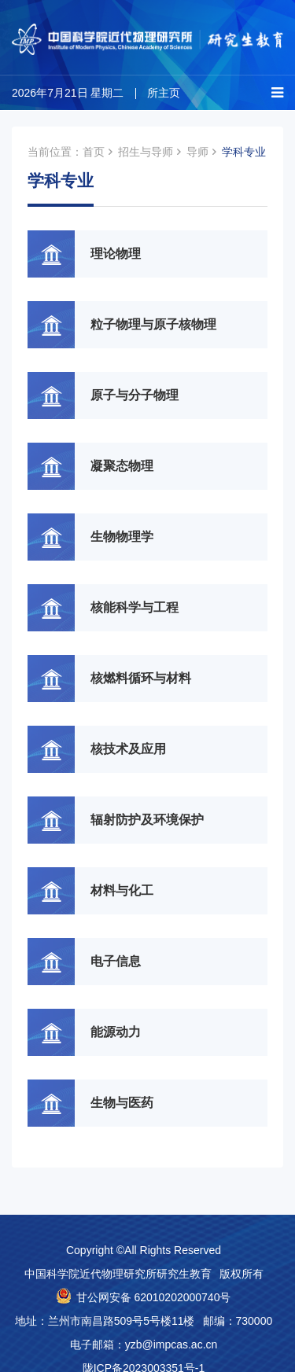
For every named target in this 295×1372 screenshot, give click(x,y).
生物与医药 (121, 1102)
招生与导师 (145, 151)
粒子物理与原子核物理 (153, 324)
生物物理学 (121, 536)
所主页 (163, 92)
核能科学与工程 (134, 607)
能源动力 (115, 1032)
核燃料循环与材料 (140, 678)
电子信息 (115, 961)
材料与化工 (121, 890)
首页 (94, 151)
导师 (197, 151)
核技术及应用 (128, 749)
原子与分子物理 (134, 395)
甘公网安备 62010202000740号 (153, 1297)
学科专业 (244, 151)
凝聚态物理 (121, 466)
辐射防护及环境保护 (147, 819)
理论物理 (115, 253)
